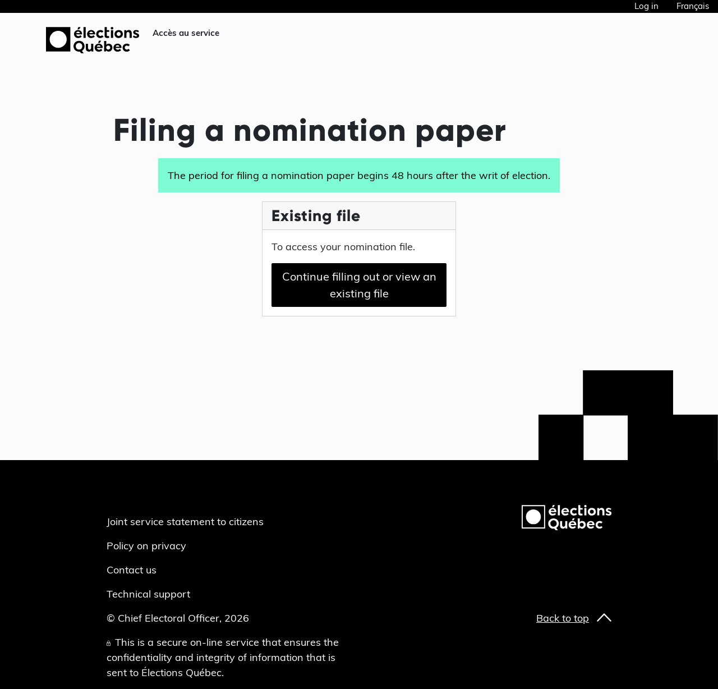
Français (692, 6)
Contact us (132, 569)
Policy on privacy (146, 545)
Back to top (562, 618)
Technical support (148, 593)
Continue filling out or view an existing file (359, 284)
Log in (646, 6)
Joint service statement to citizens (185, 521)
